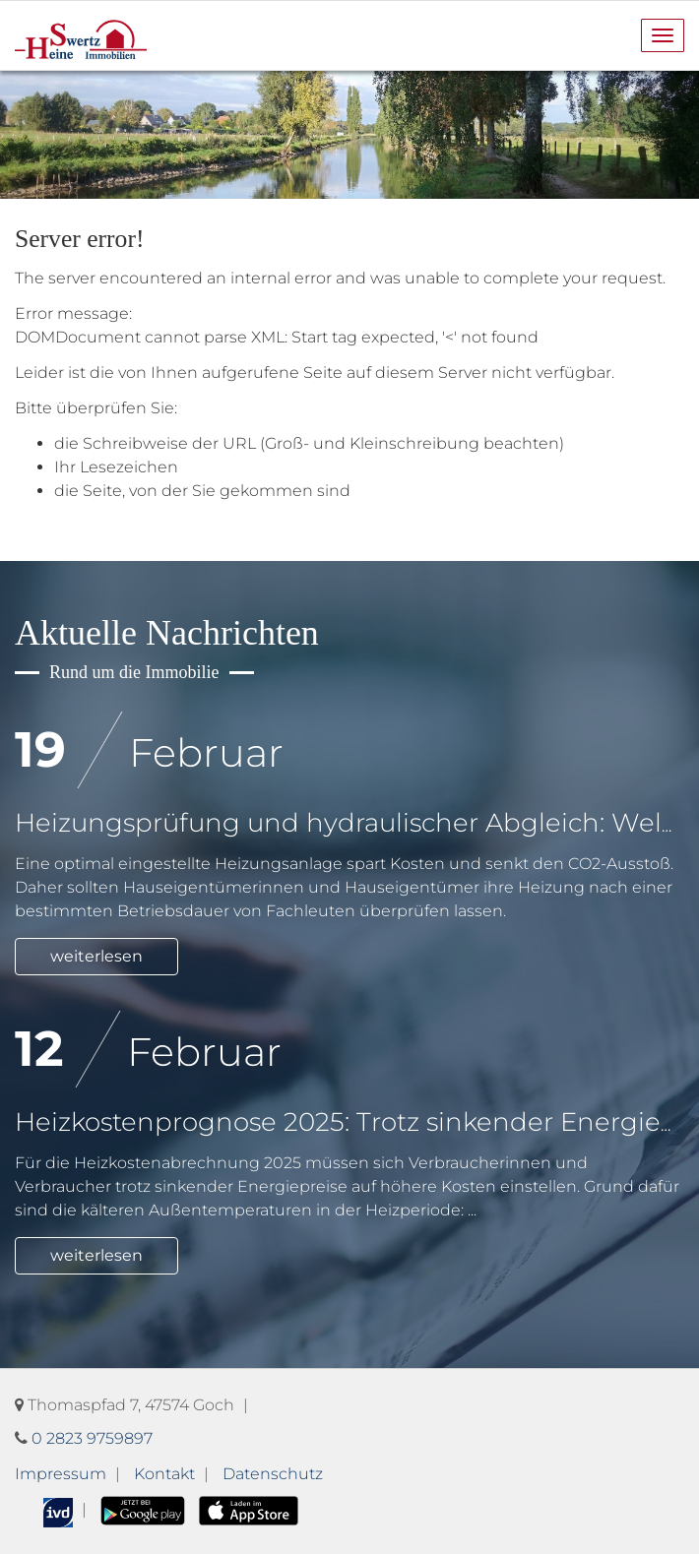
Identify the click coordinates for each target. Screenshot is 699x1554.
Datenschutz (272, 1473)
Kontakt (164, 1473)
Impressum (60, 1473)
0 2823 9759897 (92, 1438)
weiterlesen (96, 956)
